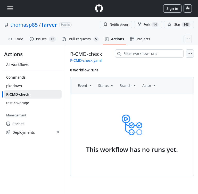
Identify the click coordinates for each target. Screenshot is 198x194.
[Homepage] (99, 8)
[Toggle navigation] (10, 8)
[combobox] (149, 53)
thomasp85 (24, 24)
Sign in (172, 8)
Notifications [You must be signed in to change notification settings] (115, 24)
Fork (148, 24)
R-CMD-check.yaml (86, 60)
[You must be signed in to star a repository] (179, 24)
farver (49, 24)
